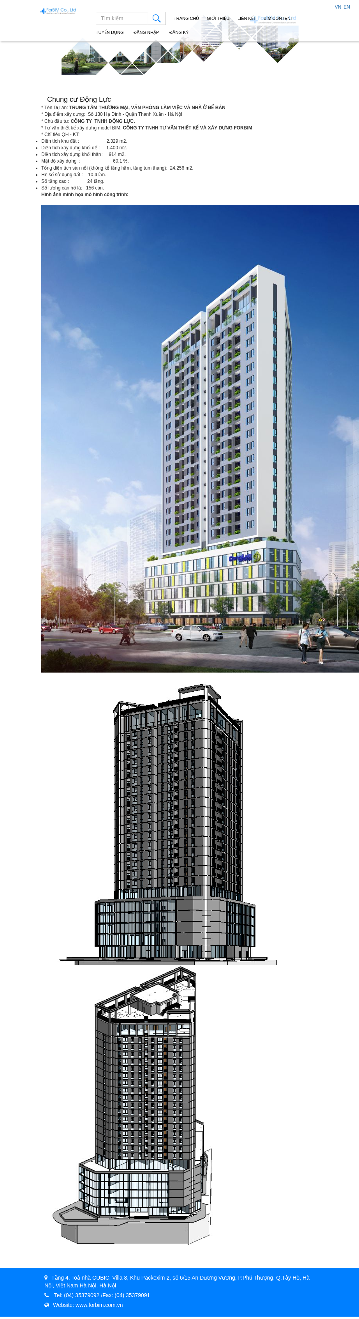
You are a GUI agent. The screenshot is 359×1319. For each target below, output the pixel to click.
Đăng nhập (145, 32)
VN (338, 7)
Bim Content (278, 18)
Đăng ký (178, 32)
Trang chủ (186, 18)
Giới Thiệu (218, 18)
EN (346, 7)
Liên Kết (247, 18)
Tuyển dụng (109, 32)
